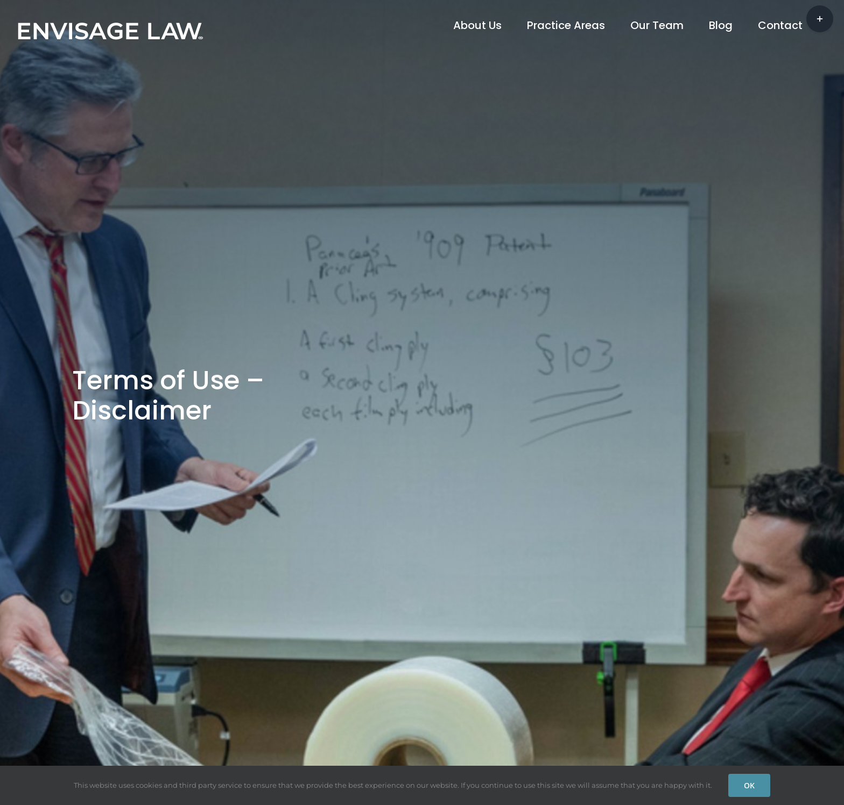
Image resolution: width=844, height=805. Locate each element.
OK (749, 785)
